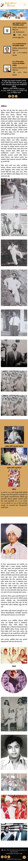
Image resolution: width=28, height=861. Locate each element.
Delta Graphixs (18, 859)
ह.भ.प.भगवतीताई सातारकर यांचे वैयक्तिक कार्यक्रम (19, 45)
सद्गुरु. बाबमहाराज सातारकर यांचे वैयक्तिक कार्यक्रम (19, 24)
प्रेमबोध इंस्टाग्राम (20, 32)
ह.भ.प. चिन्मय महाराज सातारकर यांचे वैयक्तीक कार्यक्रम (18, 63)
